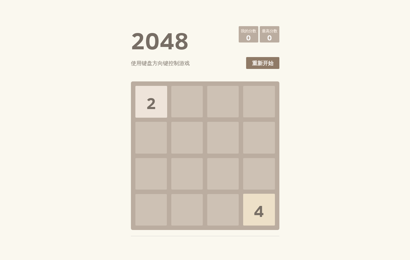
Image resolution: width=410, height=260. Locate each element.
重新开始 (262, 63)
